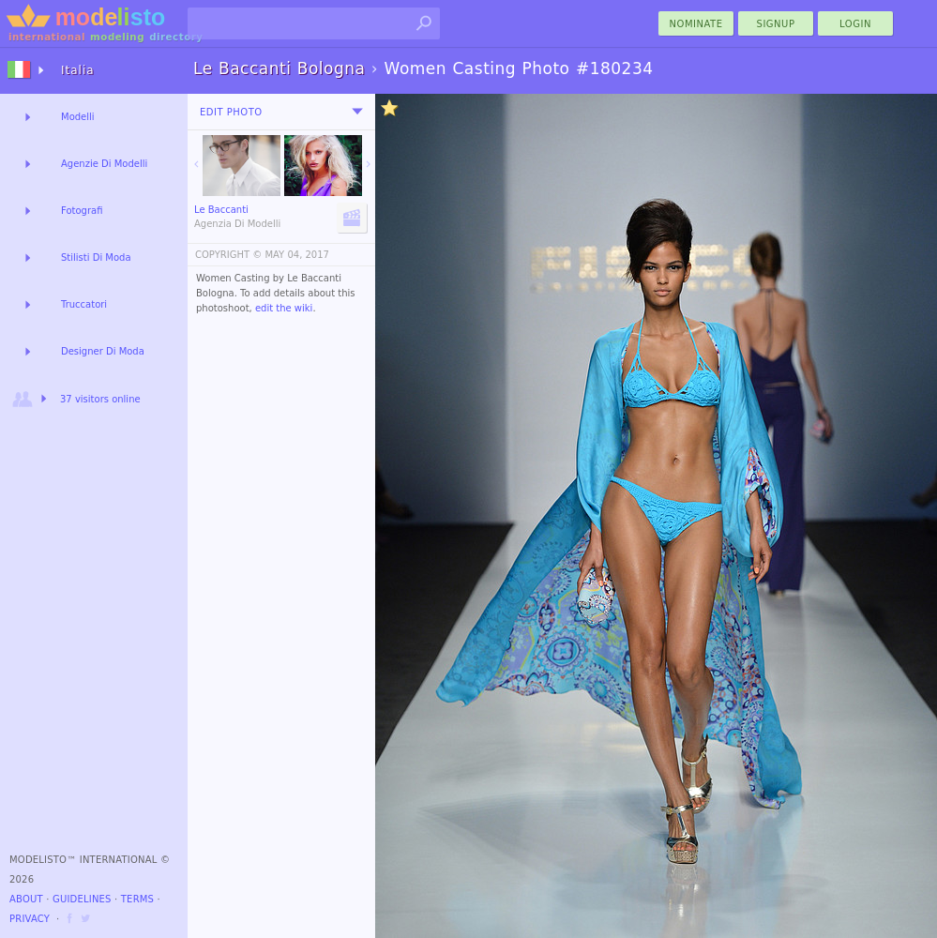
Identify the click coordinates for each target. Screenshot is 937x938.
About (26, 899)
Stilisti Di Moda (96, 257)
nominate (696, 24)
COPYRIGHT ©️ (228, 255)
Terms (137, 899)
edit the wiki (284, 308)
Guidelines (82, 899)
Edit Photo (231, 112)
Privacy (29, 919)
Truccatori (84, 304)
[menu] (357, 112)
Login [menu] (855, 24)
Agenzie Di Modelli (104, 164)
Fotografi (81, 210)
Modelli (78, 117)
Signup (776, 24)
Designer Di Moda (102, 351)
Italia (78, 70)
